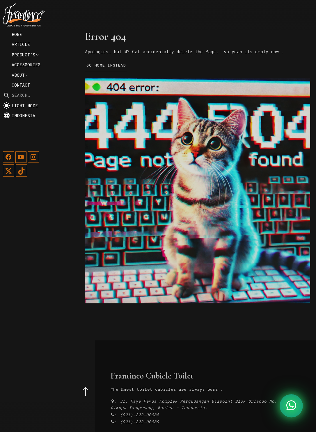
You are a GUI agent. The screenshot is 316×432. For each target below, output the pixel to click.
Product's (26, 84)
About (20, 104)
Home (17, 64)
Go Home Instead (106, 65)
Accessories (26, 94)
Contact (21, 114)
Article (21, 73)
